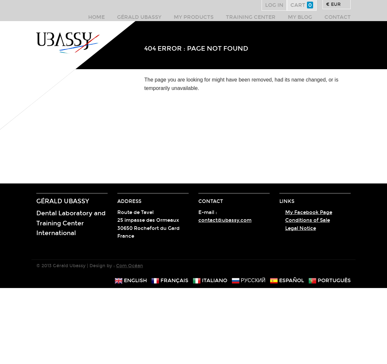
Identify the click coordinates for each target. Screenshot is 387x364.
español (287, 280)
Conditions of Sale (307, 220)
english (131, 280)
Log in (274, 5)
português (330, 280)
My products (194, 17)
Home (96, 17)
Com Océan (129, 266)
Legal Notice (300, 228)
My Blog (300, 17)
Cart (301, 5)
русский (248, 280)
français (169, 280)
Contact (337, 17)
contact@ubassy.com (225, 220)
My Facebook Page (308, 212)
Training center (251, 17)
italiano (210, 280)
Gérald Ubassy (139, 17)
